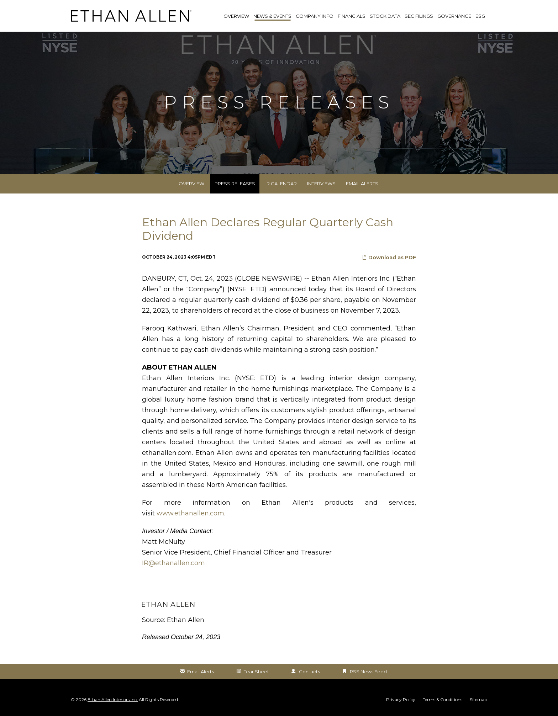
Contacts (309, 671)
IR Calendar (281, 183)
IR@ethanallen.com (173, 563)
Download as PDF (389, 257)
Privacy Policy (400, 700)
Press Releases (235, 183)
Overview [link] (236, 16)
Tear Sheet (256, 671)
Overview (191, 183)
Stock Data (385, 16)
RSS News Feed (368, 671)
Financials (351, 16)
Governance (454, 16)
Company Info (314, 16)
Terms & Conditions (442, 700)
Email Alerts (362, 183)
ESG (480, 16)
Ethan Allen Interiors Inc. (113, 699)
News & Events (272, 16)
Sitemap (478, 700)
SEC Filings (419, 16)
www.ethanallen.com (190, 513)
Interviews (321, 183)
